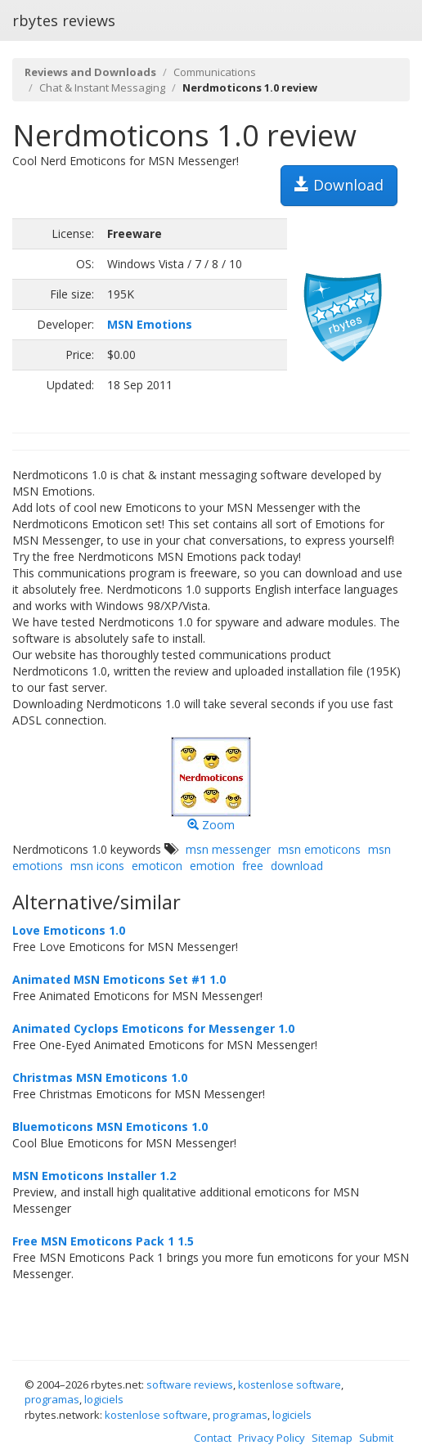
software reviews (189, 1384)
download (297, 865)
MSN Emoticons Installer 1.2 (94, 1175)
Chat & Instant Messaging (102, 87)
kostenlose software (289, 1384)
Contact (212, 1437)
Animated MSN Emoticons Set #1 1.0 (119, 979)
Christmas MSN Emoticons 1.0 (99, 1077)
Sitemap (332, 1437)
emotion (212, 865)
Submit (376, 1437)
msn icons (97, 865)
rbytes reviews (63, 20)
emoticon (157, 865)
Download (339, 185)
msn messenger (228, 849)
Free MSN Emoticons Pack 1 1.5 (103, 1241)
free (252, 865)
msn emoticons (319, 849)
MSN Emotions (149, 324)
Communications (214, 72)
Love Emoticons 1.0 (68, 930)
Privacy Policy (271, 1437)
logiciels (103, 1399)
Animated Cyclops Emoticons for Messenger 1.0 (153, 1028)
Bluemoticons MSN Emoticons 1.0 (110, 1126)
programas (52, 1399)
